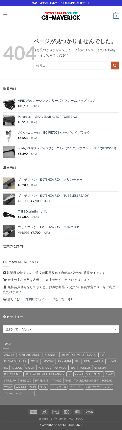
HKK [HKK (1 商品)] (78, 361)
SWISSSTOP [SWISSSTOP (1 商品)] (42, 380)
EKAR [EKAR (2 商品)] (22, 361)
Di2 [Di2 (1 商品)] (102, 354)
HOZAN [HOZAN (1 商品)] (111, 361)
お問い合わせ (58, 418)
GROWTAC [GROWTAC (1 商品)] (48, 361)
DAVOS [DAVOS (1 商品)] (91, 354)
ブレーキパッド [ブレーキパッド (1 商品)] (13, 393)
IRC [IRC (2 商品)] (6, 367)
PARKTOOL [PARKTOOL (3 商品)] (44, 367)
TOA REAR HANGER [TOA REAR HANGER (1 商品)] (86, 380)
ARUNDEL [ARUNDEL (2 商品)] (51, 354)
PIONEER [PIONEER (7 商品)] (84, 367)
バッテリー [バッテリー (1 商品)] (76, 386)
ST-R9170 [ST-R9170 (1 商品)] (25, 380)
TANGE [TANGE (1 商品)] (56, 380)
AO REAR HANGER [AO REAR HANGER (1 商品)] (30, 354)
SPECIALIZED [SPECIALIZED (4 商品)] (94, 374)
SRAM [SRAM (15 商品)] (109, 374)
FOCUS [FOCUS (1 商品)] (34, 361)
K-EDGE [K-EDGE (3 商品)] (17, 367)
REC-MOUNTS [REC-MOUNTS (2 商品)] (12, 374)
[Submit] (115, 65)
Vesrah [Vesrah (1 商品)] (8, 386)
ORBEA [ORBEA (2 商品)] (29, 367)
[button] (5, 16)
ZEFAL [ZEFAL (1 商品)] (43, 386)
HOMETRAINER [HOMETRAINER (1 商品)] (93, 361)
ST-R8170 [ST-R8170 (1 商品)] (10, 380)
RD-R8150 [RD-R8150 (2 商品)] (99, 367)
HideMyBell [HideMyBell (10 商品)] (64, 361)
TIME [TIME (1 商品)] (67, 380)
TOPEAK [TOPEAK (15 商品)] (107, 380)
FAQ (71, 418)
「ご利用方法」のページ (37, 299)
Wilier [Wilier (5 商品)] (32, 386)
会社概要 (44, 418)
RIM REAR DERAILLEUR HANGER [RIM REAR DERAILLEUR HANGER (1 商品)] (44, 374)
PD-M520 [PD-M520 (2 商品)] (60, 367)
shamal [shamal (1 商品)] (79, 374)
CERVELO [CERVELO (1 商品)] (78, 354)
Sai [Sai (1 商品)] (69, 374)
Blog (79, 418)
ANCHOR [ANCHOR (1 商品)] (9, 354)
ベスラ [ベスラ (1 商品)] (30, 393)
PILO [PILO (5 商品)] (72, 367)
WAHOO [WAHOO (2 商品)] (21, 386)
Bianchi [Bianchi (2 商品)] (65, 354)
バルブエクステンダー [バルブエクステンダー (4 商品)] (99, 386)
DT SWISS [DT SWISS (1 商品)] (10, 361)
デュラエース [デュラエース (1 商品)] (58, 386)
